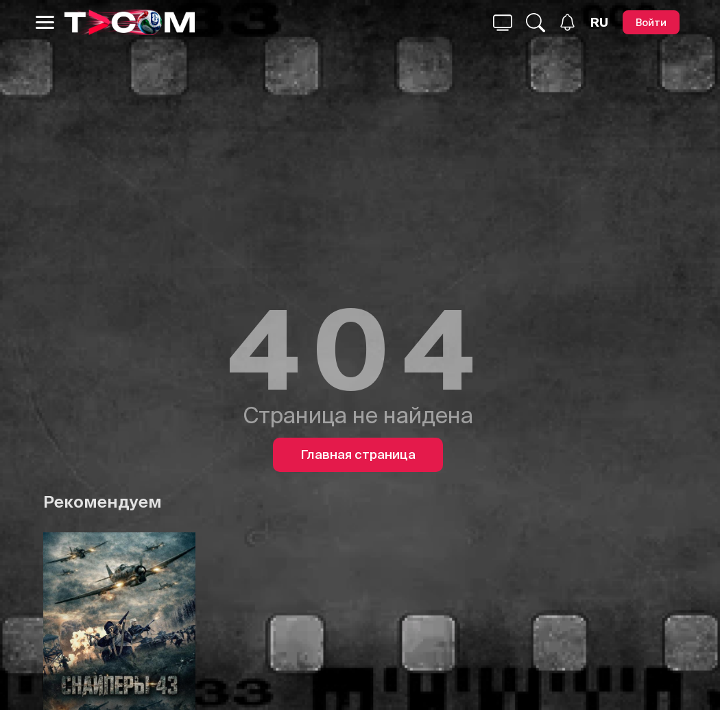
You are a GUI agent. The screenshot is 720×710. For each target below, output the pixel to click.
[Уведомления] (567, 22)
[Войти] (651, 22)
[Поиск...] (502, 22)
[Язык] (599, 22)
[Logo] (129, 22)
